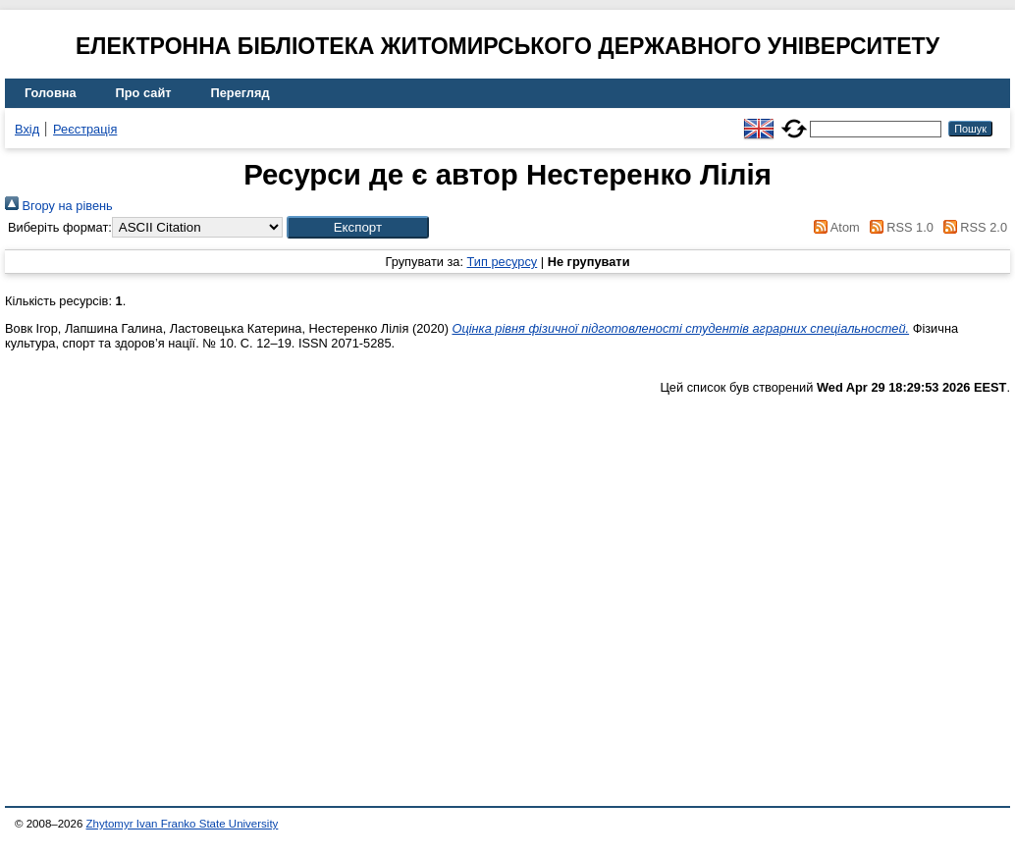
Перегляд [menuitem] (240, 92)
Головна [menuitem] (51, 92)
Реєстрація (85, 129)
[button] (358, 227)
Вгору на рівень (59, 205)
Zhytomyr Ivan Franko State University (182, 823)
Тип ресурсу (502, 261)
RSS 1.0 (898, 227)
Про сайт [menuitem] (144, 92)
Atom (834, 227)
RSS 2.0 (971, 227)
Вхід (27, 129)
